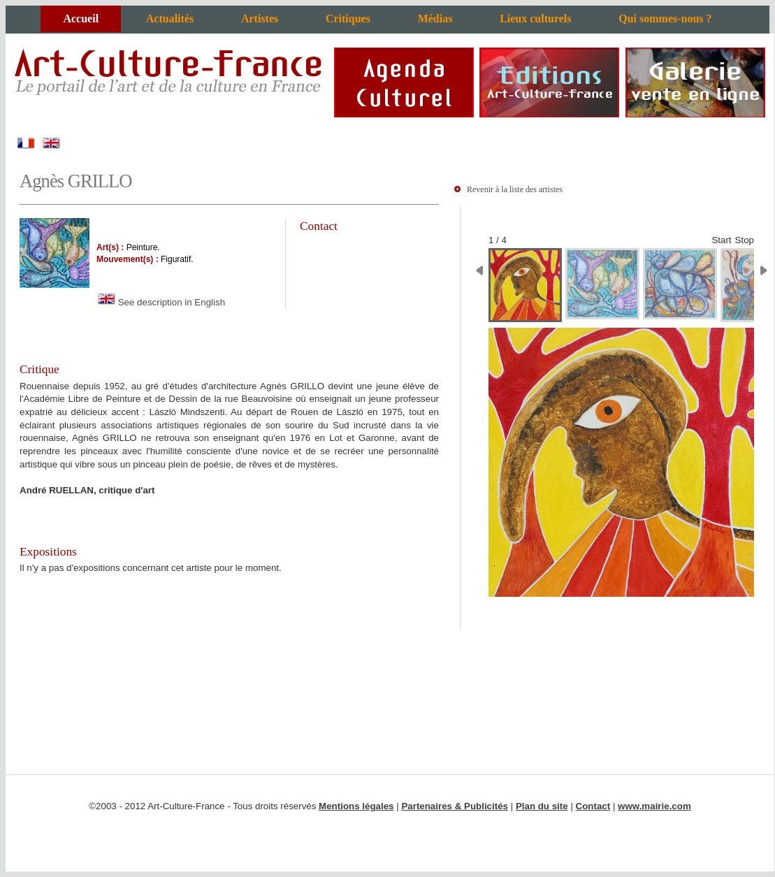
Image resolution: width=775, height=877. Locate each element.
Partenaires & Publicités (454, 806)
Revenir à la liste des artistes (515, 189)
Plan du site (542, 806)
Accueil (81, 18)
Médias (435, 18)
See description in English (160, 302)
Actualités (170, 18)
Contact (593, 806)
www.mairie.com (654, 806)
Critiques (348, 18)
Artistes (259, 18)
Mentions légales (356, 806)
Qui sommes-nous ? (664, 18)
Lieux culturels (535, 18)
